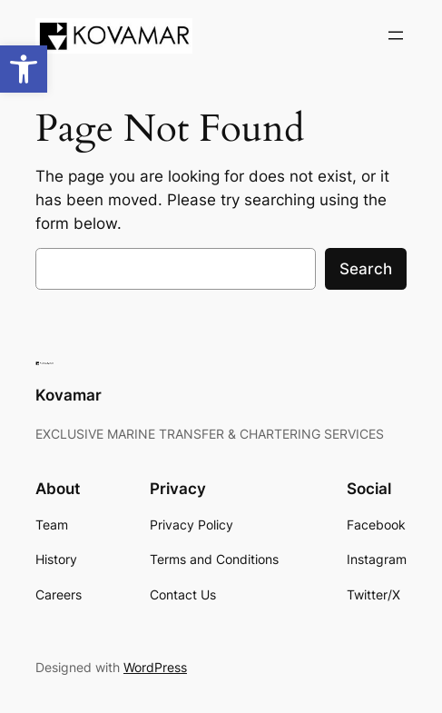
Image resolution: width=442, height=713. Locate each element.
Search (365, 269)
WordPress (155, 667)
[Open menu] (396, 35)
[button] (23, 69)
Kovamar (68, 395)
